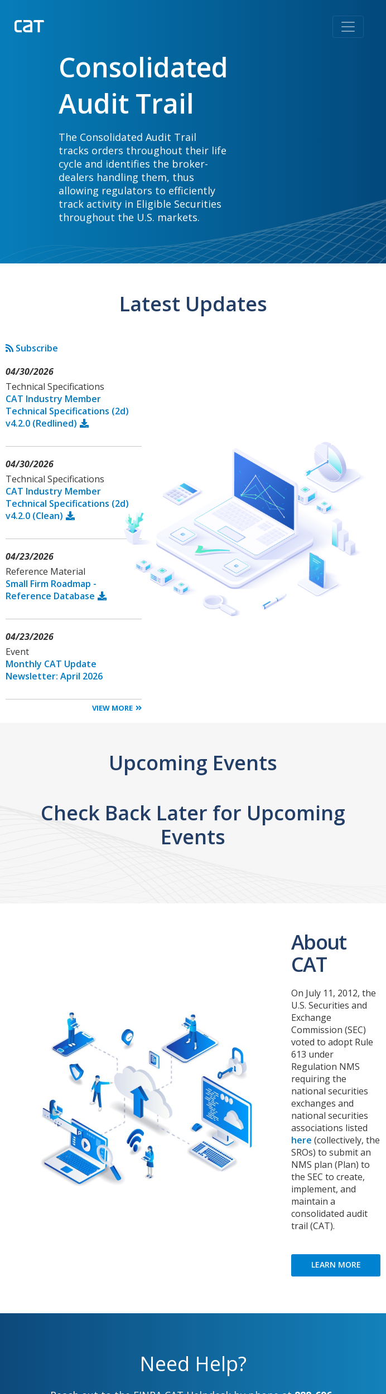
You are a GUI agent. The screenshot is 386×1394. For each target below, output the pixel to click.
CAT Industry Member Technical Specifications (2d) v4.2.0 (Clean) (67, 503)
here (301, 1140)
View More (112, 708)
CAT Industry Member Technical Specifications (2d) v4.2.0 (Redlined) (67, 411)
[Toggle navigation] (348, 27)
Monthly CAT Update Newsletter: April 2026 (54, 670)
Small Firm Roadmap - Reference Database (51, 590)
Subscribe (32, 348)
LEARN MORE (336, 1264)
